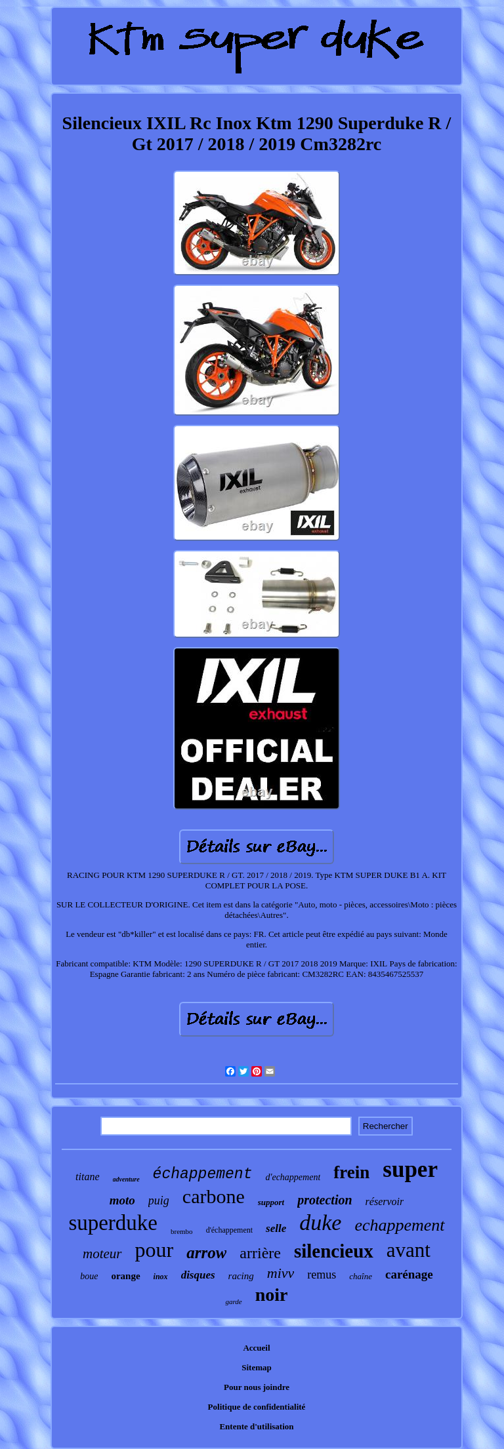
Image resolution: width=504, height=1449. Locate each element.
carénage (409, 1274)
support (271, 1202)
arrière (260, 1252)
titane (87, 1176)
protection (324, 1200)
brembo (182, 1231)
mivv (281, 1273)
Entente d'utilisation (256, 1426)
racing (241, 1276)
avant (408, 1250)
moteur (102, 1253)
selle (276, 1228)
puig (158, 1200)
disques (198, 1275)
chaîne (360, 1276)
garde (233, 1301)
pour (154, 1249)
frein (351, 1172)
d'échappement (229, 1230)
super (410, 1169)
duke (320, 1222)
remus (321, 1274)
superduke (113, 1223)
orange (125, 1276)
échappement (203, 1174)
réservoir (385, 1201)
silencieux (333, 1251)
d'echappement (292, 1177)
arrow (206, 1252)
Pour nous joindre (256, 1387)
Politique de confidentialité (257, 1407)
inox (161, 1276)
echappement (399, 1225)
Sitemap (257, 1367)
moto (122, 1200)
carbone (213, 1196)
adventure (126, 1179)
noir (271, 1294)
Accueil (256, 1348)
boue (89, 1276)
